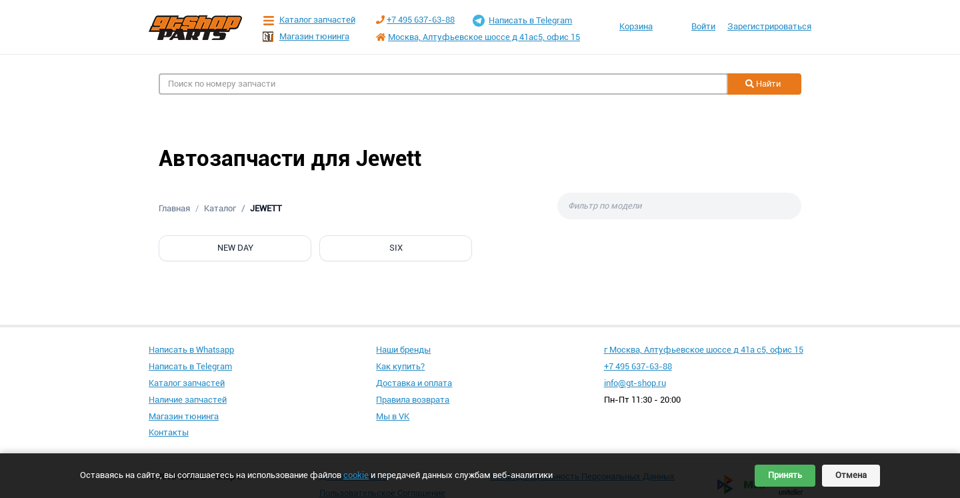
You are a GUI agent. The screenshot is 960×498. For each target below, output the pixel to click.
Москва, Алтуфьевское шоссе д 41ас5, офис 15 (484, 37)
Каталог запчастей (309, 20)
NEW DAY (235, 248)
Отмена (851, 475)
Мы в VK (392, 416)
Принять (785, 475)
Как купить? (400, 366)
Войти (703, 26)
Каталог (220, 208)
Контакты (169, 432)
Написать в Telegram (522, 21)
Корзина (636, 26)
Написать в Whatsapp (191, 350)
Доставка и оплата (414, 383)
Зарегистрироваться (769, 26)
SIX (396, 248)
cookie (356, 475)
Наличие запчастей (188, 400)
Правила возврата (412, 400)
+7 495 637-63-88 (421, 20)
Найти (763, 84)
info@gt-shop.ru (635, 383)
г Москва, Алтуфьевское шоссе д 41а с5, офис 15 (703, 350)
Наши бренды (403, 350)
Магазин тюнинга (306, 36)
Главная (174, 208)
